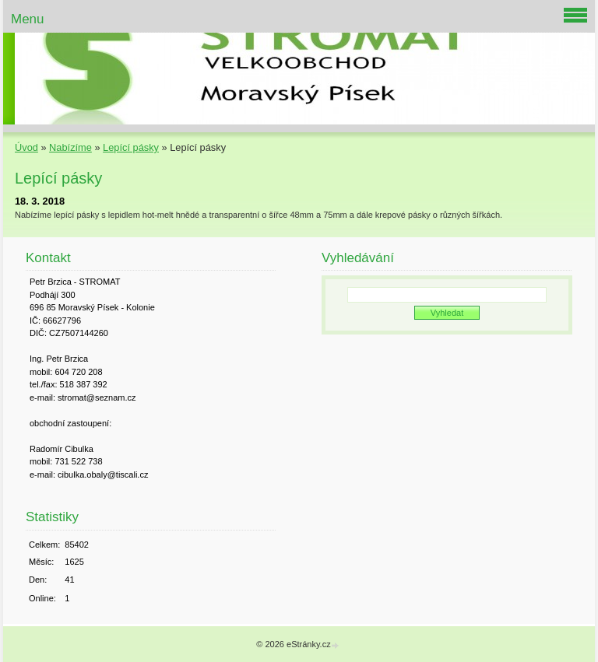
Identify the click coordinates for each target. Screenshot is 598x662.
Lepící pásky (131, 147)
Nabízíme (70, 147)
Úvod (26, 147)
